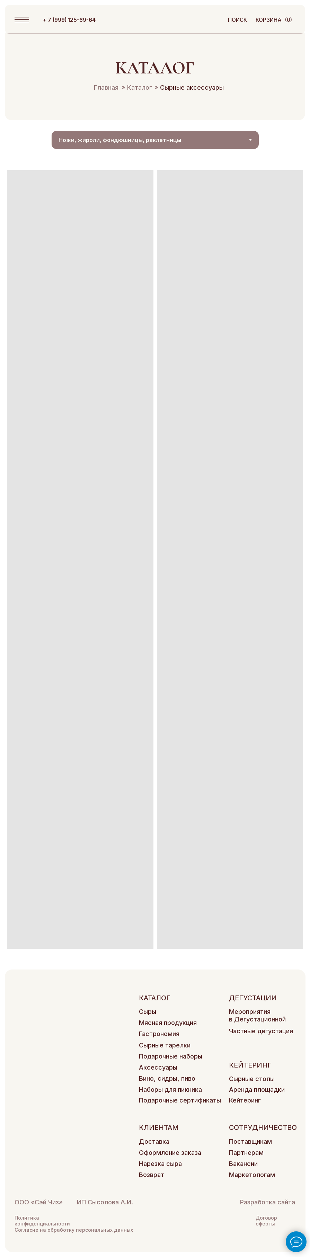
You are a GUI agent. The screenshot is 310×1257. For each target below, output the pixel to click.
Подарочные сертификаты (180, 1100)
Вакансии (243, 1163)
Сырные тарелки (165, 1045)
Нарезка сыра (160, 1163)
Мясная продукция (168, 1022)
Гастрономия (159, 1033)
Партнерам (246, 1152)
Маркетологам (252, 1174)
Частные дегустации (261, 1031)
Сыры (147, 1011)
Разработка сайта (267, 1202)
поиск (237, 20)
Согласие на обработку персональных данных (74, 1230)
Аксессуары (158, 1067)
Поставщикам (250, 1141)
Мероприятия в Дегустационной (257, 1015)
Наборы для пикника (170, 1089)
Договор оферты (266, 1221)
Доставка (154, 1141)
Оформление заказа (170, 1152)
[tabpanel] (155, 559)
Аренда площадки (257, 1089)
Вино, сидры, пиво (167, 1078)
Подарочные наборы (170, 1056)
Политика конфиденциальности (42, 1221)
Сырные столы (252, 1078)
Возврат (151, 1174)
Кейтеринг (245, 1100)
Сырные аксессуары (189, 87)
